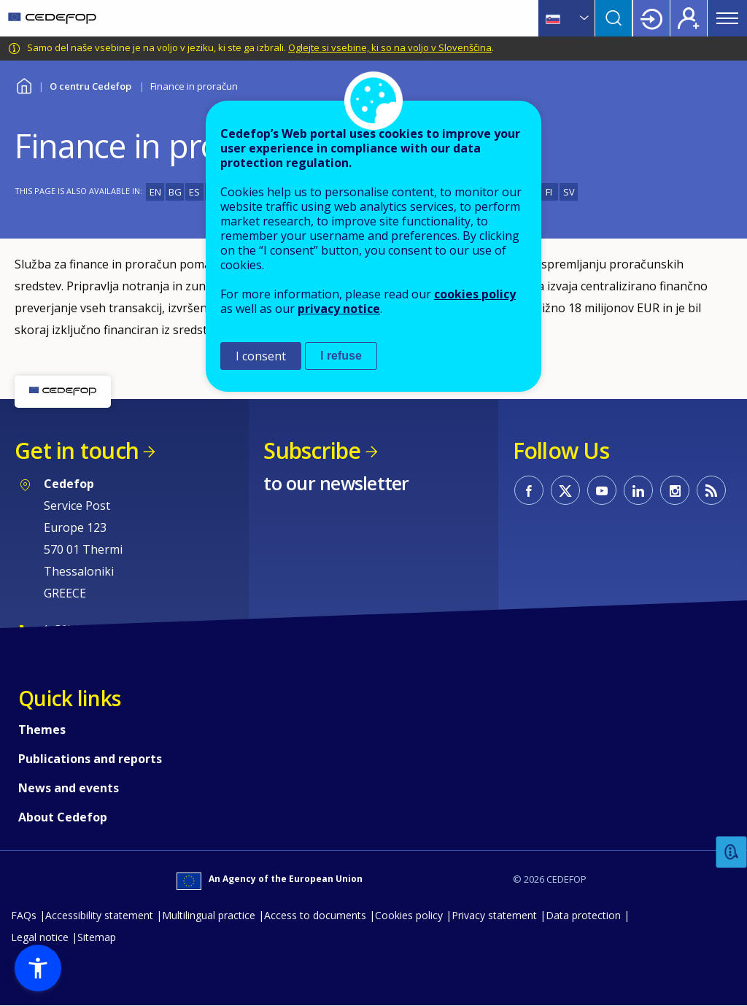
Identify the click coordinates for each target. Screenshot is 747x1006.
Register (688, 18)
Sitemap (96, 937)
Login (651, 18)
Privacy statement (494, 915)
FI (549, 191)
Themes (42, 729)
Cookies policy (409, 915)
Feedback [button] (731, 852)
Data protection (583, 915)
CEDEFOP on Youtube (601, 490)
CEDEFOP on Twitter (565, 490)
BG (175, 191)
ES (194, 191)
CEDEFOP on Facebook (528, 490)
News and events (68, 788)
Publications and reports (90, 759)
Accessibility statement (99, 915)
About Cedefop (62, 817)
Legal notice (40, 937)
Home (24, 84)
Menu (727, 18)
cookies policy (475, 294)
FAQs (23, 915)
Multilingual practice (208, 915)
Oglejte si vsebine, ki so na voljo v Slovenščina (390, 47)
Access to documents (315, 915)
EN (155, 191)
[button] (38, 968)
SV (569, 191)
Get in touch (77, 450)
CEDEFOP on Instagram (674, 490)
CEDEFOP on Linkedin (638, 490)
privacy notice (339, 309)
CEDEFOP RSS (711, 490)
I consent (261, 356)
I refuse (341, 355)
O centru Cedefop (90, 86)
